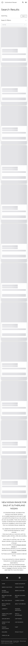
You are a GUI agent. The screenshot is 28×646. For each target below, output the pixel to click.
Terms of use (23, 641)
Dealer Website (4, 643)
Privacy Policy (16, 641)
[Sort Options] (14, 24)
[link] (7, 583)
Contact (9, 568)
